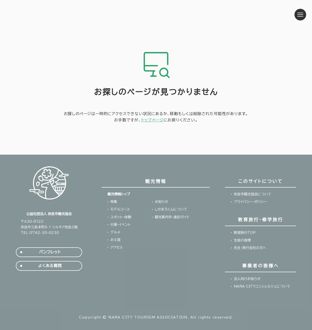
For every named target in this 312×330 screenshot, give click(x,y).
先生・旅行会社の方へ (250, 248)
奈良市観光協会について (252, 194)
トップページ (152, 120)
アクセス (116, 247)
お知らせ (161, 201)
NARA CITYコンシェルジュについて (262, 286)
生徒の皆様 (242, 240)
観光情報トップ (118, 194)
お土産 (115, 239)
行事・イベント (120, 224)
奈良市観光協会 (44, 14)
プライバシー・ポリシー (250, 201)
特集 (113, 201)
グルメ (115, 232)
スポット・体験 (120, 217)
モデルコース (120, 209)
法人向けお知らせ (247, 278)
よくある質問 (50, 266)
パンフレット (50, 252)
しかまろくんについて (171, 209)
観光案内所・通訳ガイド (172, 217)
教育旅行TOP (245, 232)
